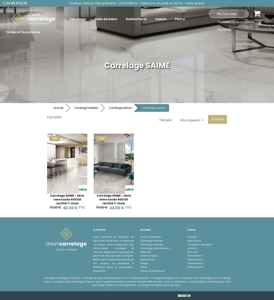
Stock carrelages (150, 237)
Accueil (58, 108)
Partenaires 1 (195, 255)
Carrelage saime (154, 108)
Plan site (192, 252)
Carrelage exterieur (152, 244)
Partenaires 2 (195, 259)
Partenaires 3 (195, 263)
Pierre (143, 267)
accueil (191, 237)
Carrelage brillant (120, 108)
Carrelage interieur (86, 108)
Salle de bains (149, 255)
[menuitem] (33, 19)
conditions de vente (199, 244)
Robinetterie (147, 259)
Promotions (245, 22)
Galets (144, 263)
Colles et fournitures (152, 271)
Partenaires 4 (195, 267)
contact (192, 248)
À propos (223, 29)
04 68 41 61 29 (15, 3)
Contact (223, 22)
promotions (194, 240)
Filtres (217, 119)
